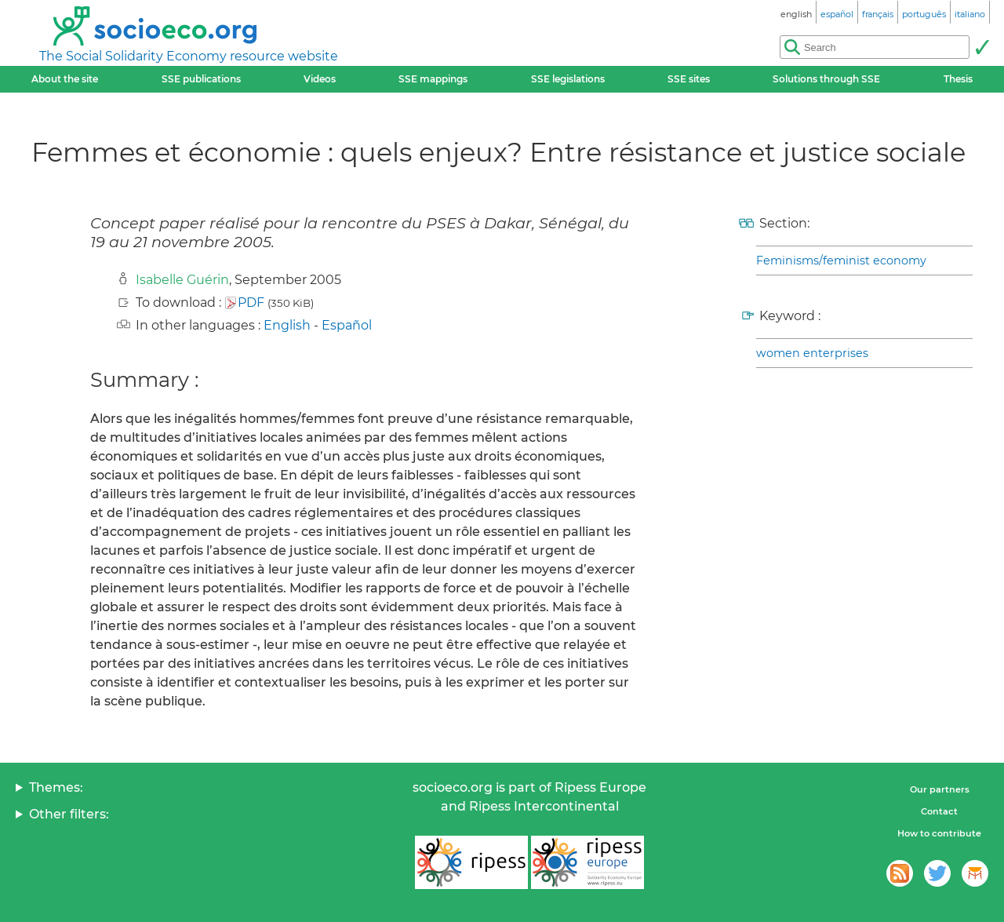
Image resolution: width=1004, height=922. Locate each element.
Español (347, 325)
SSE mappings (432, 79)
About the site (64, 79)
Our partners (939, 789)
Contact (939, 811)
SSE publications (201, 79)
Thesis (958, 79)
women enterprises (812, 353)
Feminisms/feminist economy (841, 260)
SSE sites (689, 79)
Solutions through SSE (826, 79)
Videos (320, 79)
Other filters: (69, 814)
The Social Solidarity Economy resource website (188, 56)
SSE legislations (568, 79)
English (287, 325)
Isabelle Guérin (182, 279)
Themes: (56, 787)
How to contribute (939, 833)
